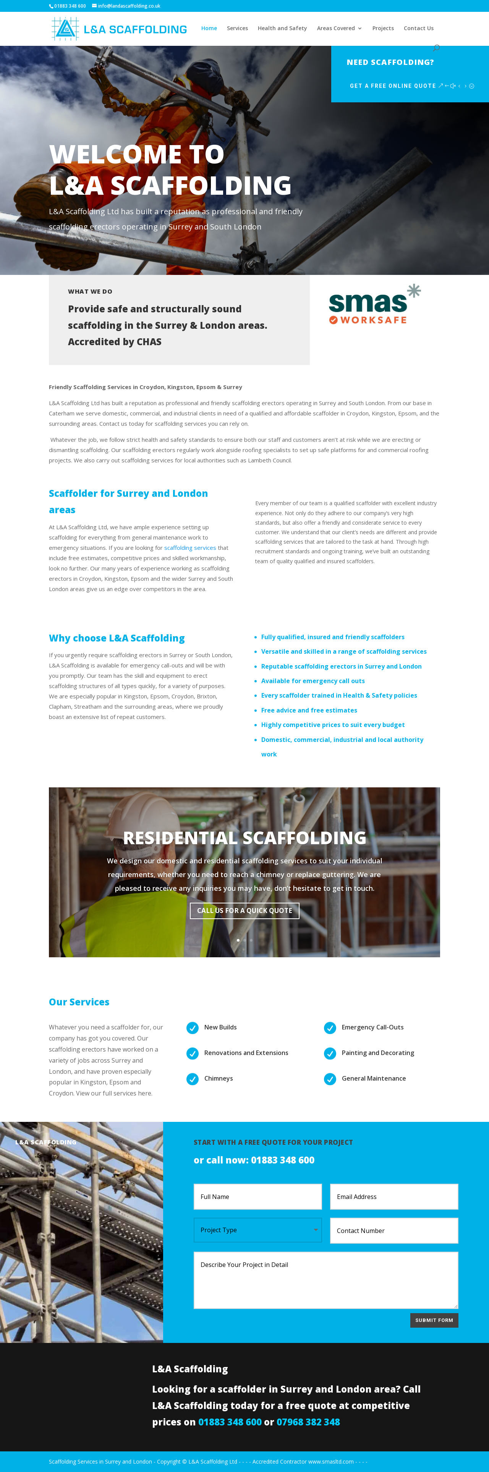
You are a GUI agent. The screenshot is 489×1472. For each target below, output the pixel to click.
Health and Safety (282, 29)
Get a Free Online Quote (423, 86)
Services (237, 29)
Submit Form (434, 1320)
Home (209, 29)
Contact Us (419, 29)
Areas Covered (336, 29)
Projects (383, 29)
